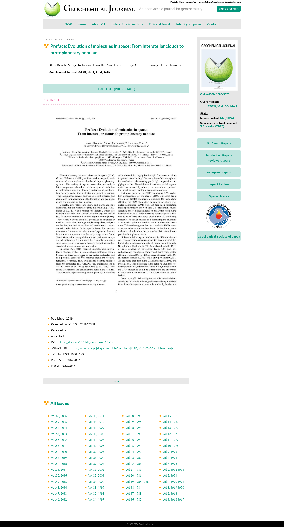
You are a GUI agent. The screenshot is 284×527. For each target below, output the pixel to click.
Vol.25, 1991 (133, 445)
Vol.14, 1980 (170, 421)
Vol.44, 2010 (96, 421)
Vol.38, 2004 (96, 457)
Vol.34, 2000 (96, 481)
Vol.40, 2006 (96, 445)
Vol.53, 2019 (59, 457)
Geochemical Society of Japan (219, 236)
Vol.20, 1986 (133, 475)
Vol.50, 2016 (59, 475)
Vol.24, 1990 (133, 451)
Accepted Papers (219, 172)
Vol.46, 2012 (59, 499)
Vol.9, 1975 (170, 451)
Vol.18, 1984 (133, 487)
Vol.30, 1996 (133, 415)
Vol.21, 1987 (133, 469)
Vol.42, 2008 (96, 433)
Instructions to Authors (127, 24)
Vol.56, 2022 (59, 439)
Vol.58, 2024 (59, 427)
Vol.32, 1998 (96, 493)
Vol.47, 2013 (59, 493)
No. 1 (74, 39)
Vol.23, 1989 (133, 457)
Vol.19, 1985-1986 (137, 481)
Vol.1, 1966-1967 (173, 499)
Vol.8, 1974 (170, 457)
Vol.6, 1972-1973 (173, 469)
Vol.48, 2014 (59, 487)
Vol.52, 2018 (59, 463)
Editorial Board (159, 24)
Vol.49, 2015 (59, 481)
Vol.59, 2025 (59, 421)
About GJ (98, 24)
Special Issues (219, 196)
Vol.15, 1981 (170, 415)
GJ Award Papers (219, 143)
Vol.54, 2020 (59, 451)
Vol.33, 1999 (96, 487)
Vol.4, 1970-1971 (173, 481)
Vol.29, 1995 (133, 421)
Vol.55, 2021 (59, 445)
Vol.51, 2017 (59, 469)
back (116, 381)
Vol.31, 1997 (96, 499)
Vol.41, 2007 (96, 439)
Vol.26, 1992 (133, 439)
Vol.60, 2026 (59, 415)
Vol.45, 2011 (96, 415)
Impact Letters (219, 184)
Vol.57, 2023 (59, 433)
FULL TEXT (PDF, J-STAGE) (116, 89)
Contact (213, 24)
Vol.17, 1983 (133, 493)
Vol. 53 (64, 39)
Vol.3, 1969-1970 (173, 487)
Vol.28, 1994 (133, 427)
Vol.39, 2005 (96, 451)
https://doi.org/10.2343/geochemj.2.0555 (85, 342)
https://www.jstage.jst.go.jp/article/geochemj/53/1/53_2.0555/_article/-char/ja (121, 348)
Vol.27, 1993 (133, 433)
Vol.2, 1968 (170, 493)
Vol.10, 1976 (170, 445)
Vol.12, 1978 (170, 433)
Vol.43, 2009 (96, 427)
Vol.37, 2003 (96, 463)
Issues (82, 24)
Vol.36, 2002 (96, 469)
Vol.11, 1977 (170, 439)
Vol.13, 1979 (170, 427)
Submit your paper (189, 24)
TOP (68, 24)
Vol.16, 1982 (133, 499)
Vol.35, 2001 (96, 475)
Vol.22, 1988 (133, 463)
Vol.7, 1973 (170, 463)
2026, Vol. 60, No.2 (223, 106)
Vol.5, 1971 (170, 475)
